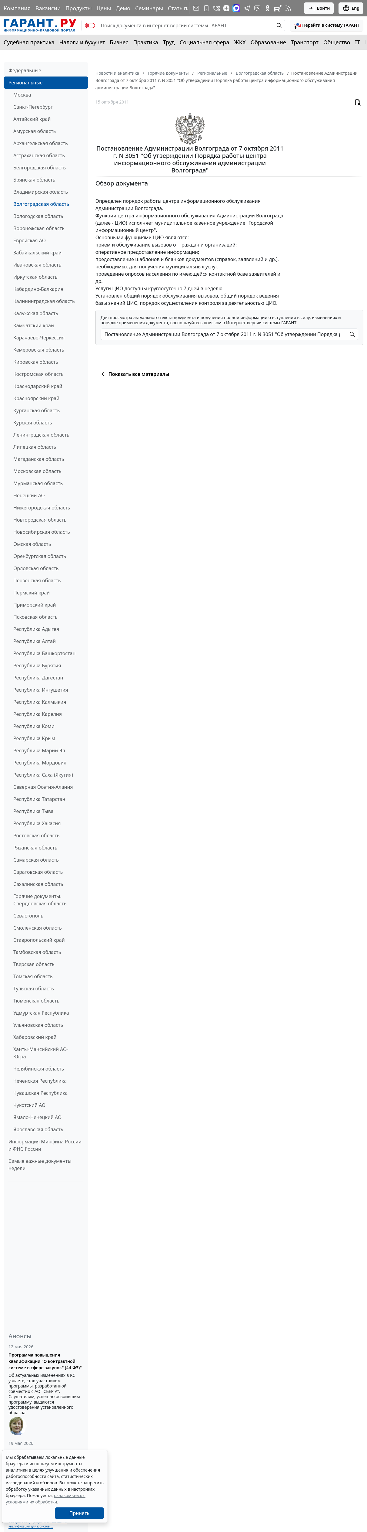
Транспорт (305, 42)
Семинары (149, 8)
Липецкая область (34, 447)
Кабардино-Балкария (38, 289)
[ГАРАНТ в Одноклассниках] (267, 8)
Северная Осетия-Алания (43, 787)
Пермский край (31, 592)
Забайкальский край (37, 252)
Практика (145, 42)
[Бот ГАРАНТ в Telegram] (257, 8)
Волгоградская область (41, 204)
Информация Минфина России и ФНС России (45, 1145)
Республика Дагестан (38, 677)
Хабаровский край (34, 1037)
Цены (103, 8)
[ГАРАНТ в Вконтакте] (216, 8)
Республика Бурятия (37, 665)
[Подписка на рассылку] (196, 8)
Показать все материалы (134, 374)
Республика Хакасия (37, 823)
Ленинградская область (41, 434)
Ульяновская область (38, 1025)
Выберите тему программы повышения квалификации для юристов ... (37, 1524)
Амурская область (34, 131)
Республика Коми (34, 726)
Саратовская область (38, 872)
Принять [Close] (79, 1513)
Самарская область (36, 859)
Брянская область (34, 179)
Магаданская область (38, 459)
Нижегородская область (41, 507)
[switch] (90, 25)
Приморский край (34, 604)
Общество (336, 42)
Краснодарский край (37, 386)
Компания (17, 8)
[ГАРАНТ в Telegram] (247, 8)
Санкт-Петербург (33, 107)
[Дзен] (226, 8)
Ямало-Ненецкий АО (37, 1117)
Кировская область (35, 362)
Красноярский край (36, 398)
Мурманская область (38, 483)
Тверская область (34, 964)
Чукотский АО (29, 1105)
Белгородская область (39, 167)
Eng (350, 8)
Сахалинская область (38, 884)
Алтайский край (32, 119)
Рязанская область (35, 847)
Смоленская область (37, 927)
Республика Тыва (33, 811)
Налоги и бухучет (82, 42)
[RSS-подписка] (288, 8)
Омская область (32, 544)
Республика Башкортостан (44, 653)
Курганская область (36, 410)
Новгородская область (39, 519)
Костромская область (38, 374)
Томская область (33, 976)
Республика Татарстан (39, 799)
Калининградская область (44, 301)
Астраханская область (39, 155)
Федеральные (24, 70)
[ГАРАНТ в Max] (236, 8)
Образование (268, 42)
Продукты (78, 8)
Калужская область (35, 313)
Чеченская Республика (40, 1081)
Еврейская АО (29, 240)
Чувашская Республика (40, 1093)
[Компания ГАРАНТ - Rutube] (278, 8)
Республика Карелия (37, 714)
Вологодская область (38, 216)
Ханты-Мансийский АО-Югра (40, 1053)
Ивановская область (37, 264)
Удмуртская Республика (41, 1012)
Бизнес (119, 42)
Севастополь (28, 915)
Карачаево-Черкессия (39, 337)
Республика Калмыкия (39, 702)
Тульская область (33, 988)
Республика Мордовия (39, 762)
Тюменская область (36, 1000)
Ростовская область (36, 835)
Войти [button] (319, 8)
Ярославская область (38, 1129)
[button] (326, 25)
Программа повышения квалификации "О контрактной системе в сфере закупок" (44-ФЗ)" (45, 1361)
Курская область (32, 422)
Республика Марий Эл (39, 750)
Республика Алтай (34, 641)
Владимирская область (40, 192)
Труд (169, 42)
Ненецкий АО (29, 495)
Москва (22, 94)
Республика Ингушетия (40, 689)
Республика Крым (34, 738)
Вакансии (48, 8)
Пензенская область (37, 580)
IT (357, 42)
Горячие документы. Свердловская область (39, 900)
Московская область (37, 471)
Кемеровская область (38, 349)
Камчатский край (33, 325)
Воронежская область (39, 228)
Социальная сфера (204, 42)
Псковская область (35, 617)
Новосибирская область (41, 532)
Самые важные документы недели (40, 1165)
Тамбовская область (37, 952)
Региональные (25, 82)
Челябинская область (38, 1068)
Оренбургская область (39, 556)
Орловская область (36, 568)
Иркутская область (35, 277)
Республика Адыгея (36, 629)
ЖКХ (240, 42)
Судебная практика (29, 42)
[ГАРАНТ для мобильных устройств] (206, 8)
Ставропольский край (39, 940)
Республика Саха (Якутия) (43, 774)
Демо (123, 8)
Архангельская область (40, 143)
